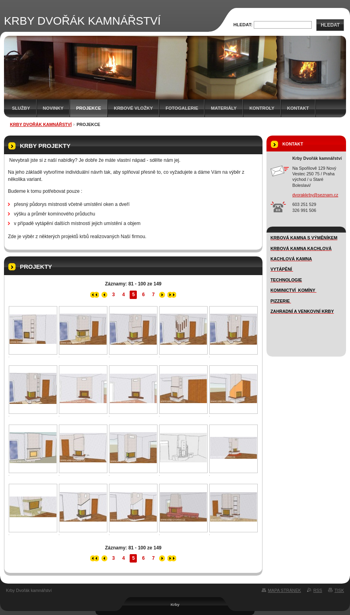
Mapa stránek (284, 590)
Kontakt (298, 108)
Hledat (330, 25)
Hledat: (243, 24)
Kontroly (261, 108)
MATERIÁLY (224, 108)
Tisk (339, 590)
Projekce (88, 108)
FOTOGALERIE (181, 108)
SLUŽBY (21, 108)
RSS (317, 590)
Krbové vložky (133, 108)
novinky (53, 108)
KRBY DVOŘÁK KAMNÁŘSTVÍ (41, 124)
